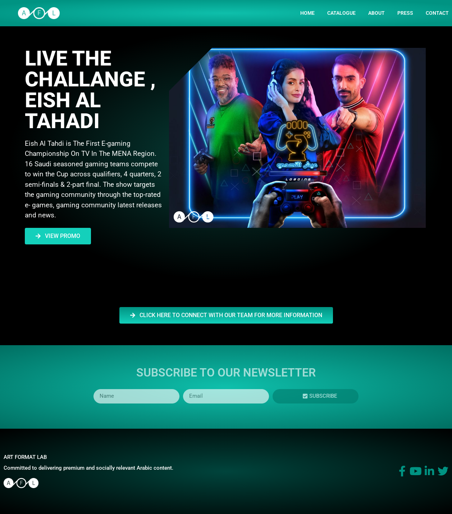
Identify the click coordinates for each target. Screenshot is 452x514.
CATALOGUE (341, 13)
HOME (307, 13)
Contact (437, 13)
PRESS (405, 13)
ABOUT (376, 13)
